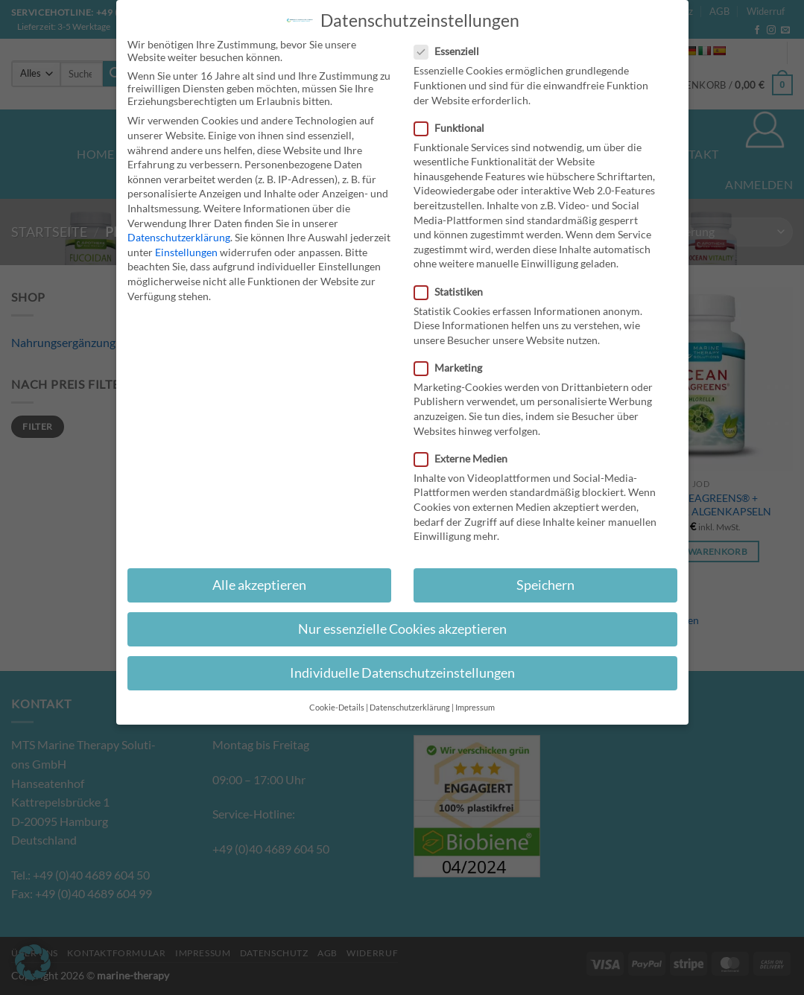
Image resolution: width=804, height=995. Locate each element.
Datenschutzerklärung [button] (410, 707)
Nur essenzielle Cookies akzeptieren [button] (402, 629)
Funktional (455, 127)
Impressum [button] (475, 707)
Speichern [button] (545, 585)
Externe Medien (467, 458)
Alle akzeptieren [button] (259, 585)
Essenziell (453, 51)
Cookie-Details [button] (336, 707)
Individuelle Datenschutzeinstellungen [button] (402, 673)
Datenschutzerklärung (178, 237)
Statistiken (455, 291)
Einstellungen (186, 252)
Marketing (454, 367)
